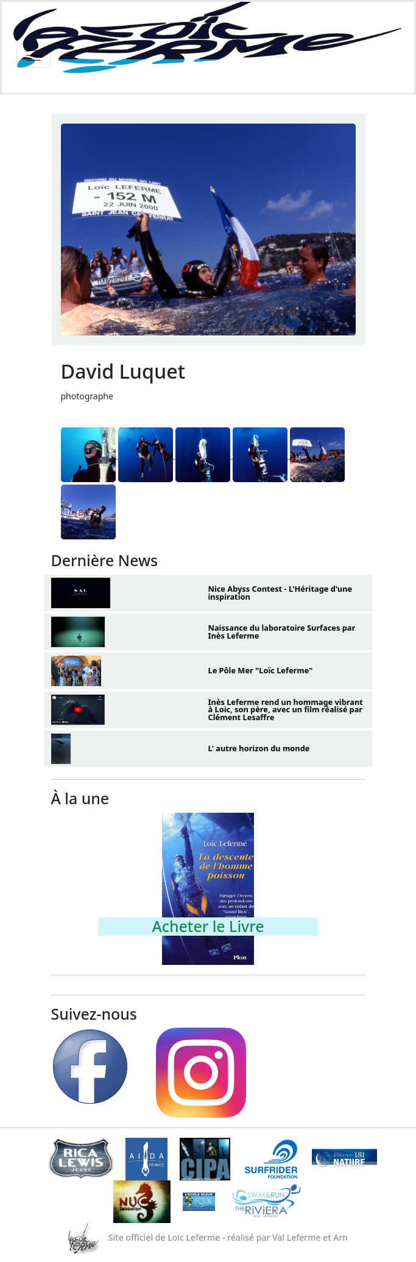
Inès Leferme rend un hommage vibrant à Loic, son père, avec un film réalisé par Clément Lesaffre (285, 709)
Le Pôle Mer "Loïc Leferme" (260, 670)
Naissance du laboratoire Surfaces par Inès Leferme (282, 631)
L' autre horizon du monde (259, 748)
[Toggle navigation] (33, 55)
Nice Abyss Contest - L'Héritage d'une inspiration (280, 592)
